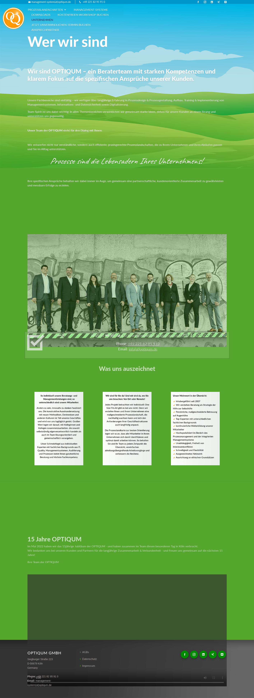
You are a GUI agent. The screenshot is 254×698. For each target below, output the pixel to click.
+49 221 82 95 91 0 (94, 1)
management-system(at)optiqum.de (51, 1)
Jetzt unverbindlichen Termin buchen (114, 14)
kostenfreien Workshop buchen (191, 9)
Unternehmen (67, 14)
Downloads (149, 9)
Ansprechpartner (165, 14)
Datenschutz (90, 659)
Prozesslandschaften (70, 9)
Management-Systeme (116, 9)
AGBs (85, 652)
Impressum (89, 665)
